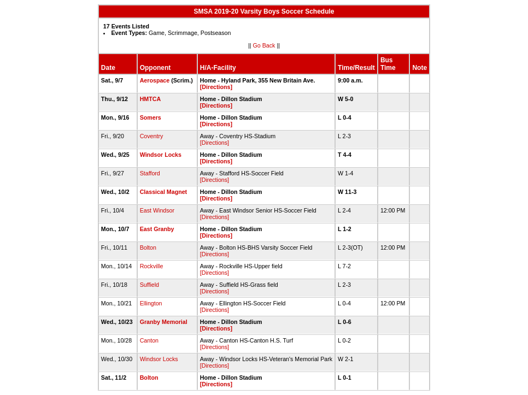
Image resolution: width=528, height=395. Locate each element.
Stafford (150, 173)
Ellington (151, 303)
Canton (149, 340)
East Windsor (157, 210)
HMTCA (150, 99)
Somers (150, 117)
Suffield (149, 284)
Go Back (264, 45)
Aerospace (155, 80)
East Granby (157, 229)
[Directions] (216, 87)
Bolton (148, 247)
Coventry (151, 136)
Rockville (151, 266)
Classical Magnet (163, 191)
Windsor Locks (160, 154)
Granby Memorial (163, 322)
